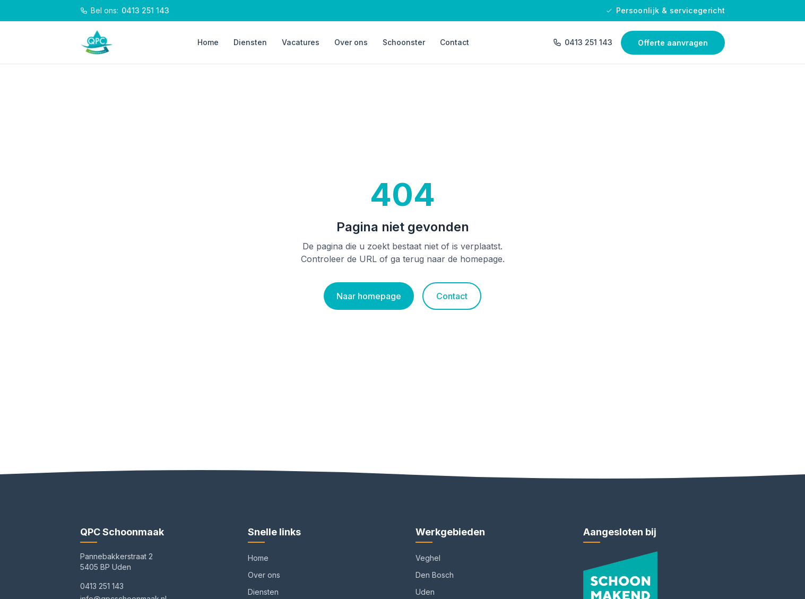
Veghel (428, 557)
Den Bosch (435, 574)
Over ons (351, 42)
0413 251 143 (582, 42)
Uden (425, 591)
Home (208, 42)
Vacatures (300, 42)
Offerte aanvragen (673, 42)
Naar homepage (368, 296)
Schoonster (404, 42)
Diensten (250, 42)
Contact (454, 42)
